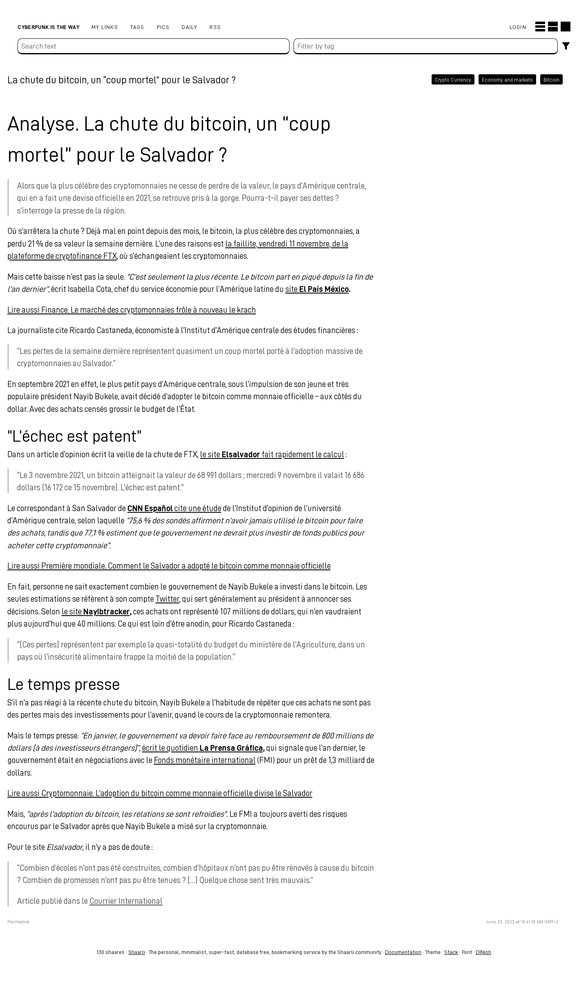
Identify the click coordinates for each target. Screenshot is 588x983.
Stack (451, 951)
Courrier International (136, 900)
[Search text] (153, 46)
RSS (215, 26)
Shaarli (136, 951)
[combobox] (426, 46)
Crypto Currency (437, 79)
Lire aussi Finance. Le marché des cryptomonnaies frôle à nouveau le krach (142, 309)
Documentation (403, 951)
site (327, 288)
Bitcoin (535, 79)
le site (106, 611)
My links (104, 26)
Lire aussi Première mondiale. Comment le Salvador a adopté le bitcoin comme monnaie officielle (179, 565)
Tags (137, 26)
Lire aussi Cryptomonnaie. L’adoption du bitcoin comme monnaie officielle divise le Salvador (170, 792)
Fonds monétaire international (215, 759)
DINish (483, 951)
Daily (189, 26)
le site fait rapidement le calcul (282, 454)
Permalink (29, 922)
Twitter (177, 598)
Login (518, 26)
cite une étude (185, 508)
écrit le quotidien (212, 747)
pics (163, 26)
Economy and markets (491, 79)
